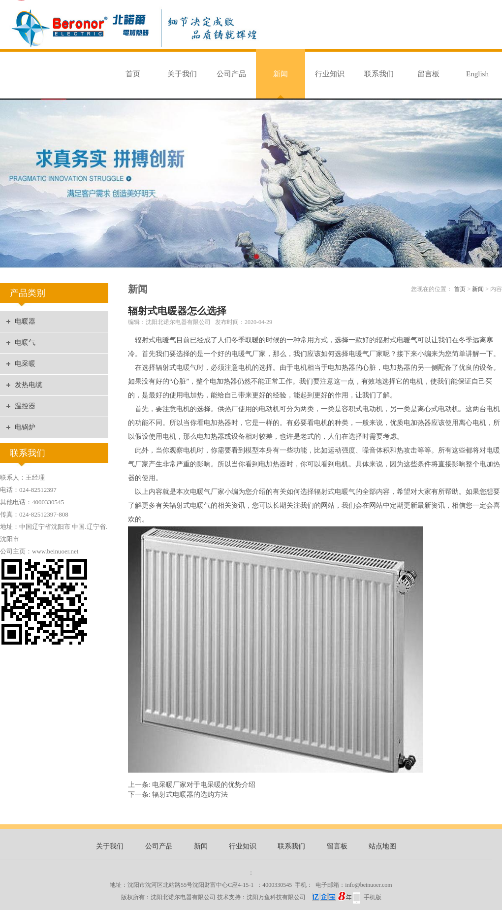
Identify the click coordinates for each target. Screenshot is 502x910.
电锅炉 (25, 427)
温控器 (25, 406)
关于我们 (182, 74)
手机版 (372, 897)
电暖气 (25, 342)
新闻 (280, 74)
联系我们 (379, 74)
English (477, 74)
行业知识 (330, 74)
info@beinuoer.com (368, 884)
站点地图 (382, 846)
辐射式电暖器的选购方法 (190, 794)
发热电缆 (28, 385)
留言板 (428, 74)
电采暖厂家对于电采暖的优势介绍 (203, 784)
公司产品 (231, 74)
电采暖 (25, 363)
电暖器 (25, 321)
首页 (133, 74)
